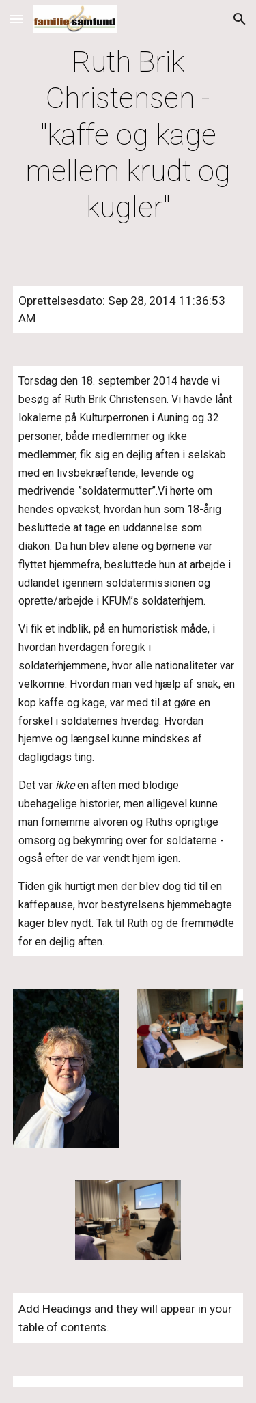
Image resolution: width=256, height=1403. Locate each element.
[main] (128, 135)
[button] (16, 19)
